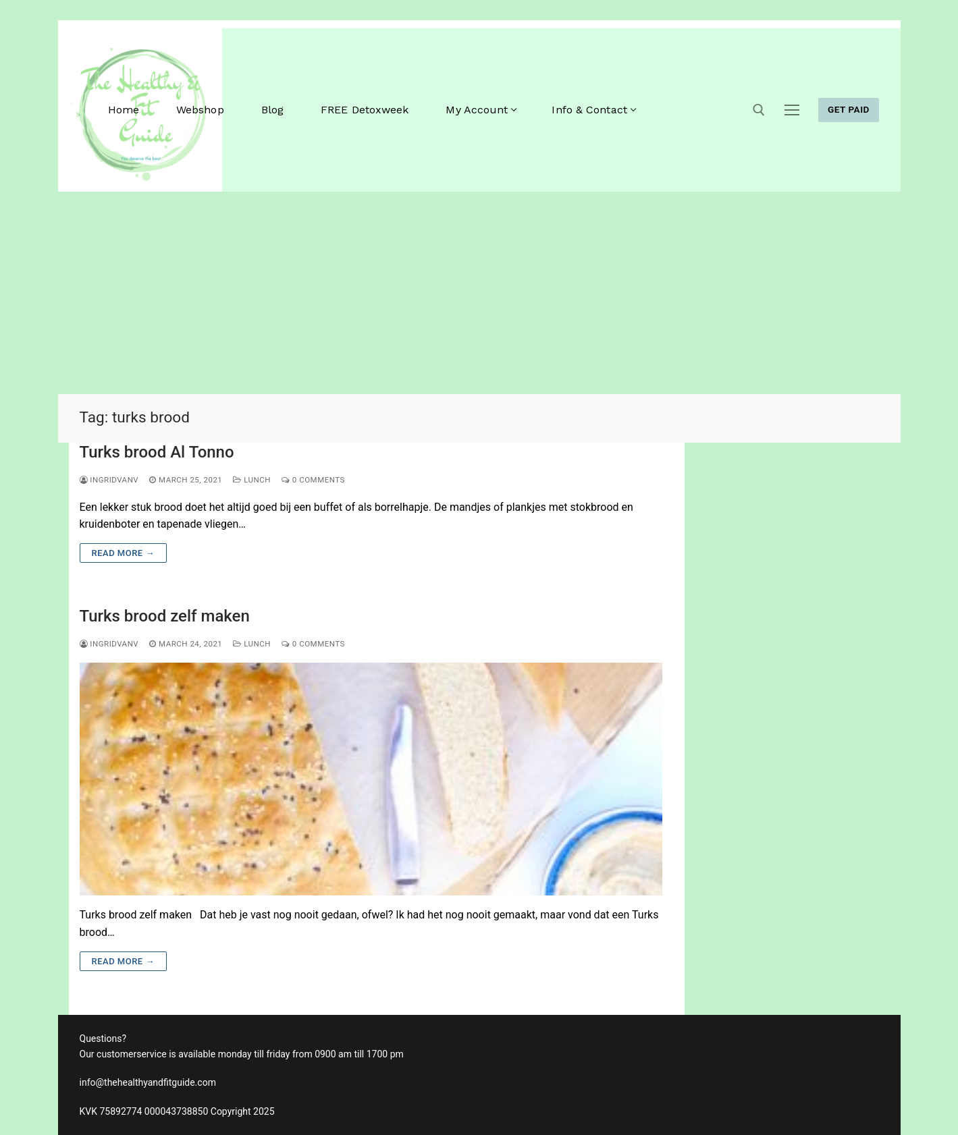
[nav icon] (792, 110)
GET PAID (849, 109)
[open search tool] (759, 110)
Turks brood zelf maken (165, 616)
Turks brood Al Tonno (157, 452)
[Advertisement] (479, 292)
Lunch (252, 480)
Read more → (123, 553)
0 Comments (313, 480)
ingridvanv (109, 480)
